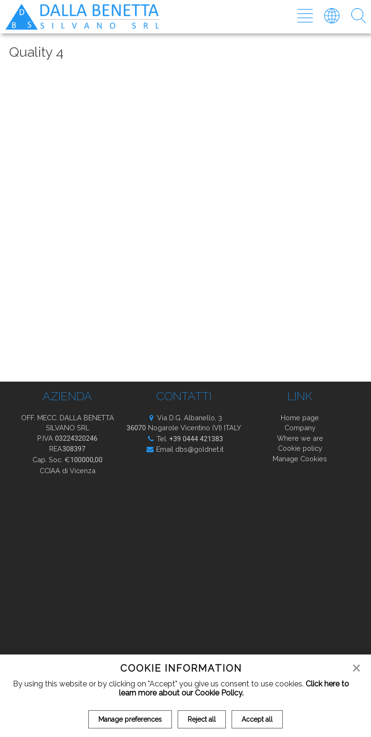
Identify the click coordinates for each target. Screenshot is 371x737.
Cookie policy (300, 448)
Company (300, 428)
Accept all (257, 719)
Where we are (300, 438)
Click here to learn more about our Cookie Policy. (234, 688)
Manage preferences (130, 719)
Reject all (202, 719)
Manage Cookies (300, 459)
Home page (300, 418)
